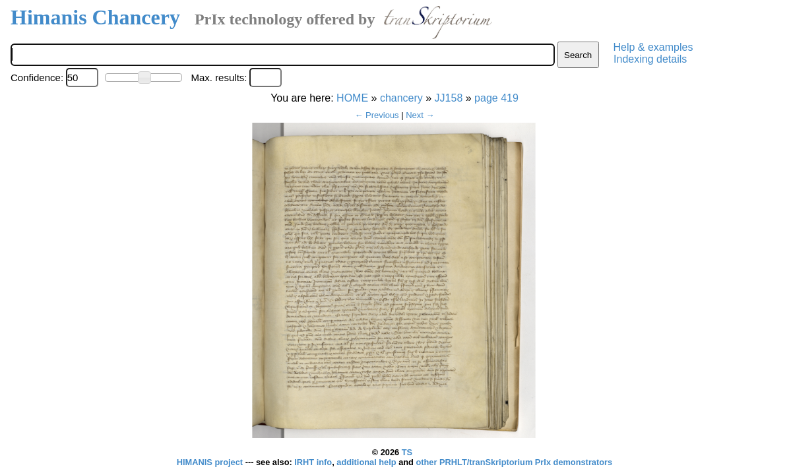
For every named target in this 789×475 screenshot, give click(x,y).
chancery (401, 98)
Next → (420, 115)
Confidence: (37, 77)
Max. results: (219, 77)
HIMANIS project (211, 462)
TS (407, 452)
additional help (367, 462)
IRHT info (313, 462)
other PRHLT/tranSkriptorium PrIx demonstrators (514, 462)
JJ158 (449, 98)
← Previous (376, 115)
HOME (352, 98)
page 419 (496, 98)
